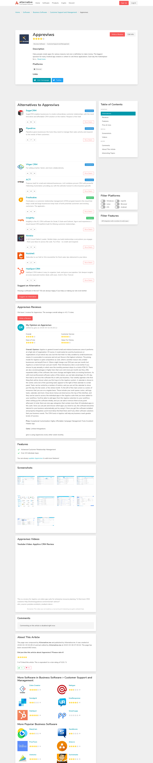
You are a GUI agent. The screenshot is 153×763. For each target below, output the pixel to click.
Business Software (40, 12)
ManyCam (33, 729)
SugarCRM (31, 110)
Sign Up (124, 3)
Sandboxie (73, 729)
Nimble (29, 235)
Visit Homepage (43, 80)
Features (105, 121)
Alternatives (106, 113)
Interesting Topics (108, 153)
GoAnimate (73, 755)
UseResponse (74, 698)
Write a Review (117, 34)
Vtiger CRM (31, 164)
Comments (106, 145)
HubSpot (33, 711)
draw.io (72, 742)
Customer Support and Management (63, 12)
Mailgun (72, 685)
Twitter (58, 80)
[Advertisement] (76, 21)
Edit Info (131, 34)
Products (55, 3)
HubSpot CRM (33, 268)
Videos (104, 137)
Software (45, 3)
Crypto (63, 3)
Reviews (105, 117)
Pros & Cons (106, 125)
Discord (71, 3)
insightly (30, 217)
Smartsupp (73, 711)
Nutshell (30, 253)
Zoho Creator (34, 685)
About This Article (108, 149)
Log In (133, 3)
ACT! (28, 179)
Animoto (32, 755)
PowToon (33, 742)
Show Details (89, 122)
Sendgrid (33, 698)
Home (37, 3)
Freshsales (31, 197)
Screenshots (106, 133)
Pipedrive (30, 128)
